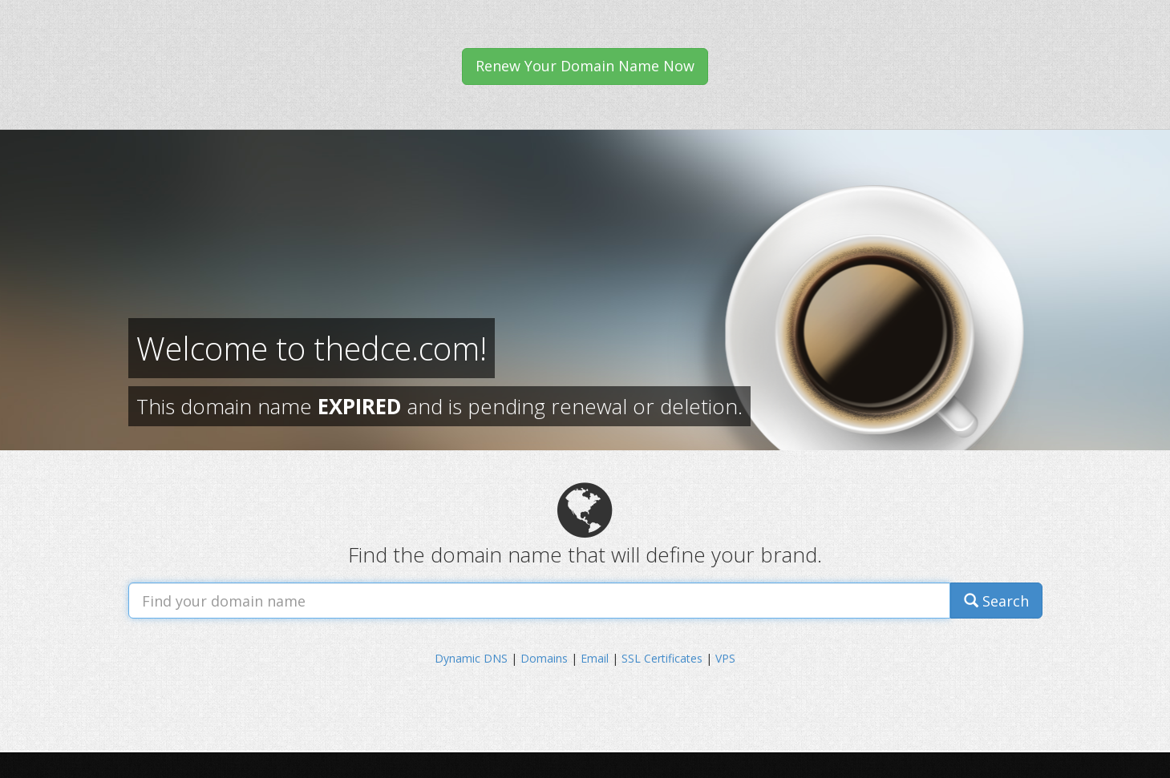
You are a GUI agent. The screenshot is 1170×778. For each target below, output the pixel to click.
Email (595, 658)
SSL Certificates (661, 658)
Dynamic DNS (471, 658)
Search (996, 601)
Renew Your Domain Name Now (585, 65)
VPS (725, 658)
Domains (544, 658)
